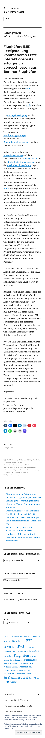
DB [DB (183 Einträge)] (32, 647)
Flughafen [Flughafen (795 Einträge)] (21, 655)
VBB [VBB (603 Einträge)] (6, 682)
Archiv (6, 619)
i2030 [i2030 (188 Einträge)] (5, 664)
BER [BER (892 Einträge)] (29, 641)
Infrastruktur (17, 462)
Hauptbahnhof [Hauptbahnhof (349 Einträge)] (30, 660)
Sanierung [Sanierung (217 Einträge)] (23, 670)
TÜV (28, 472)
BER (27, 465)
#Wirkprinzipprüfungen (14, 135)
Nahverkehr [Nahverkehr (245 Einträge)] (24, 664)
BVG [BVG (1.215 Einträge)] (20, 646)
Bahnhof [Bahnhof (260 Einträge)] (36, 636)
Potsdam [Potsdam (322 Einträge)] (23, 667)
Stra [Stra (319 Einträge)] (37, 673)
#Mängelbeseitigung (17, 115)
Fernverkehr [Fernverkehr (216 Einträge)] (8, 656)
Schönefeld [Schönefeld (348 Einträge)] (9, 673)
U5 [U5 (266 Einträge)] (34, 678)
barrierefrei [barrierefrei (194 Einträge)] (7, 641)
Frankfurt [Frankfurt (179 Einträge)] (33, 656)
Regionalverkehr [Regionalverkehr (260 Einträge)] (10, 670)
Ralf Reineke (12, 460)
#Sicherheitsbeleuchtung (19, 165)
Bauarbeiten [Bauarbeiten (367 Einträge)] (18, 641)
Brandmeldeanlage (11, 467)
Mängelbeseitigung (11, 470)
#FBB (6, 188)
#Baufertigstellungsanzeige (16, 142)
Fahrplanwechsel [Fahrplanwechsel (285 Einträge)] (31, 651)
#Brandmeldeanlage (13, 155)
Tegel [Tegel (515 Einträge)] (24, 677)
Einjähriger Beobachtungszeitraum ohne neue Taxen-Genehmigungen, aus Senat (23, 504)
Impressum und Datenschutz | (18, 706)
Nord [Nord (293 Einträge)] (32, 663)
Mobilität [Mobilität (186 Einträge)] (15, 664)
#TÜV (28, 105)
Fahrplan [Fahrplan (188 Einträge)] (20, 651)
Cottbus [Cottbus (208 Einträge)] (28, 647)
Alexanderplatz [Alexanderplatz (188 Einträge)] (14, 636)
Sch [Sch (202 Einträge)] (29, 670)
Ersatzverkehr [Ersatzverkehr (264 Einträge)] (9, 651)
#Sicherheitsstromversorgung (21, 162)
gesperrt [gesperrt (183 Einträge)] (6, 660)
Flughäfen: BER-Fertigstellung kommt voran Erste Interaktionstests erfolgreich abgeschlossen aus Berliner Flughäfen (20, 59)
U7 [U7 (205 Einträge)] (38, 678)
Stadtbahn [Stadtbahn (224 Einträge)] (29, 674)
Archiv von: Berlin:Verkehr (13, 10)
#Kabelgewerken (30, 158)
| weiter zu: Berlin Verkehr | (16, 700)
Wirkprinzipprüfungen (12, 475)
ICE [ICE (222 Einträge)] (9, 664)
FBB (21, 467)
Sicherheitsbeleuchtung (29, 470)
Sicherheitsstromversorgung (14, 472)
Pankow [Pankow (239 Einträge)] (15, 667)
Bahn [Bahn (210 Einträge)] (29, 636)
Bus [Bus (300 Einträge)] (13, 647)
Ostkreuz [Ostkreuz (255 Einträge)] (7, 667)
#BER (27, 89)
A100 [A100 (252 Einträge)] (5, 636)
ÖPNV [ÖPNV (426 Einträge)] (13, 682)
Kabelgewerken (30, 467)
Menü (7, 19)
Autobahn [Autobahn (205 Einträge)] (23, 636)
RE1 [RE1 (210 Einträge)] (30, 667)
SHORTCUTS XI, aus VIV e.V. (19, 527)
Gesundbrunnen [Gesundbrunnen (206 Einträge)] (15, 660)
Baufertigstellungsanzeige (13, 465)
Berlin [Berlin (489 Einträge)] (7, 646)
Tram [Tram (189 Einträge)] (30, 678)
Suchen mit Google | (13, 712)
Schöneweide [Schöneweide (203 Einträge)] (20, 674)
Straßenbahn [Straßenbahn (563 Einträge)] (11, 677)
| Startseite (8, 694)
